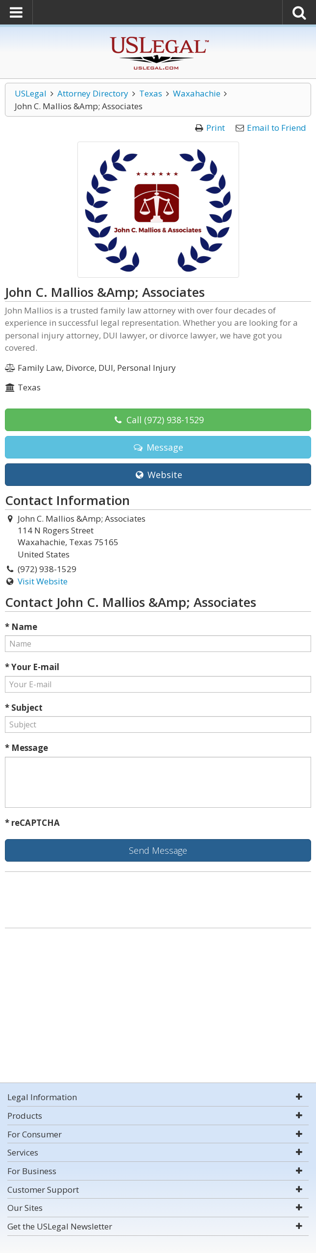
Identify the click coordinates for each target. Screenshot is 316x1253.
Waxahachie (196, 93)
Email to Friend (276, 127)
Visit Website (43, 581)
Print (215, 127)
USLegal (31, 93)
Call (157, 420)
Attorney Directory (92, 93)
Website (158, 475)
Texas (150, 93)
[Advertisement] (158, 1006)
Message (158, 447)
